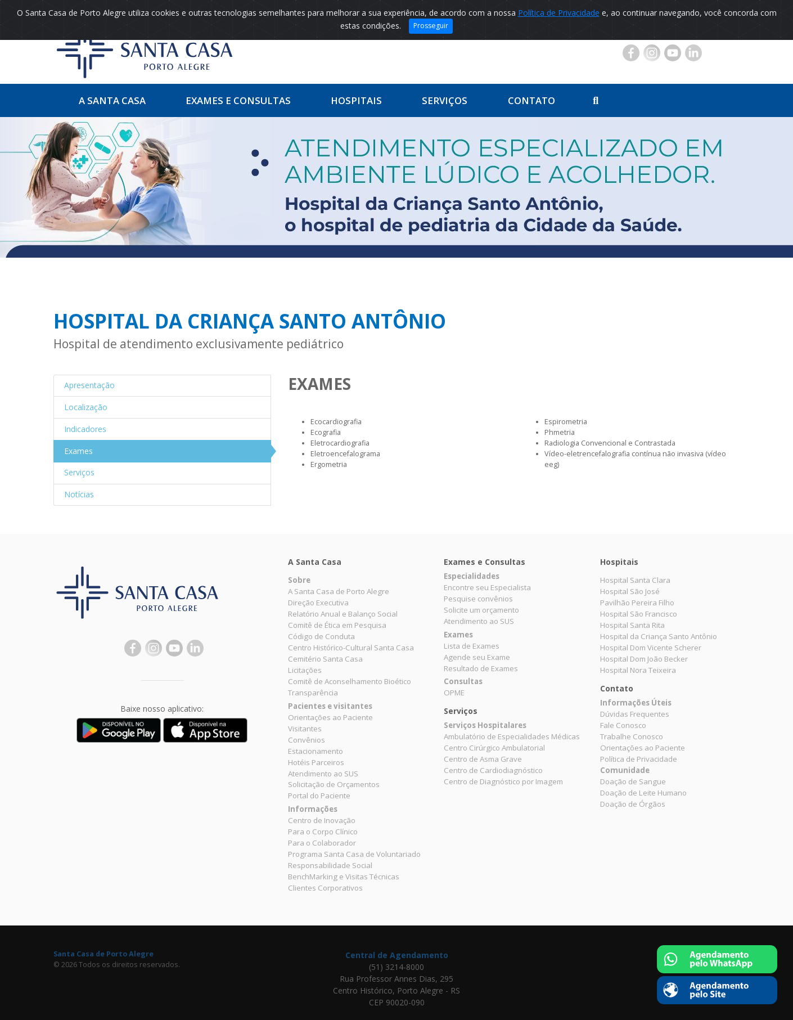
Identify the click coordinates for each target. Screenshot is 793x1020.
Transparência (313, 693)
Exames (458, 635)
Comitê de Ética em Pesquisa (337, 625)
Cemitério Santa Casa (325, 659)
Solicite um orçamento (481, 610)
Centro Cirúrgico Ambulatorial (494, 748)
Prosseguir (430, 25)
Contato (531, 100)
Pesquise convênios (478, 599)
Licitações (305, 670)
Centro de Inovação (321, 820)
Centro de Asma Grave (483, 759)
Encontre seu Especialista (487, 587)
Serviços (444, 100)
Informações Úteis (636, 703)
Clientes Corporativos (325, 888)
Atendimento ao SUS (323, 774)
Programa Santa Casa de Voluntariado (354, 854)
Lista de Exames (471, 646)
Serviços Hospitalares (485, 725)
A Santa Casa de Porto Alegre (338, 591)
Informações (312, 809)
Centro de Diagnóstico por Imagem (503, 781)
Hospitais (356, 100)
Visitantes (305, 729)
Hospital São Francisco (638, 614)
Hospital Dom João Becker (644, 659)
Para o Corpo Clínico (323, 831)
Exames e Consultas (238, 100)
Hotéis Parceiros (316, 762)
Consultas (463, 681)
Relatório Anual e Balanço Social (343, 614)
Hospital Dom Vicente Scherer (650, 647)
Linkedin (693, 52)
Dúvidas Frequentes (634, 714)
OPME (454, 693)
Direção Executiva (318, 602)
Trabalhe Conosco (631, 736)
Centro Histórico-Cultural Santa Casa (351, 647)
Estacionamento (315, 751)
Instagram (651, 52)
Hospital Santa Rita (632, 625)
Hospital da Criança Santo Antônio (658, 636)
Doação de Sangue (633, 781)
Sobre (299, 580)
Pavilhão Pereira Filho (637, 602)
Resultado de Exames (481, 668)
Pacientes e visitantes (330, 706)
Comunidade (625, 770)
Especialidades (471, 576)
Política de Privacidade (559, 12)
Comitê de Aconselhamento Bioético (349, 681)
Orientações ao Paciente (330, 717)
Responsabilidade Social (330, 865)
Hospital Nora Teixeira (638, 670)
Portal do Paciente (319, 795)
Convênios (306, 740)
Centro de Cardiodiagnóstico (493, 770)
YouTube (672, 52)
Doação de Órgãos (632, 804)
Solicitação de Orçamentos (334, 784)
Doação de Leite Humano (643, 793)
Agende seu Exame (477, 657)
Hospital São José (630, 591)
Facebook (631, 52)
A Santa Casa (112, 100)
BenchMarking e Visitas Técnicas (343, 876)
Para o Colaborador (322, 843)
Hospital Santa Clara (635, 580)
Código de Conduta (321, 636)
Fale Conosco (623, 725)
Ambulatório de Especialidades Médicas (512, 736)
